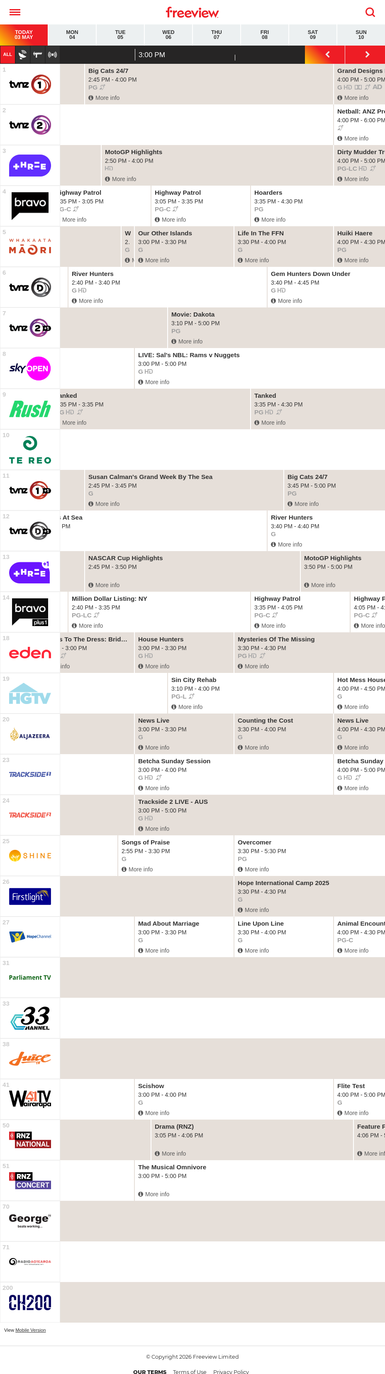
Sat (312, 35)
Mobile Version (30, 1330)
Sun (361, 35)
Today (24, 35)
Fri (264, 35)
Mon (72, 35)
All (7, 54)
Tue (120, 35)
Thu (216, 35)
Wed (168, 35)
